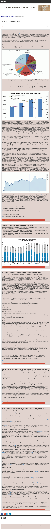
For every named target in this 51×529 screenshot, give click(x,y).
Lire (2, 16)
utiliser (20, 440)
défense (41, 496)
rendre (36, 412)
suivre (33, 476)
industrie (34, 419)
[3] (32, 39)
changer (18, 422)
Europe (46, 419)
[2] (30, 33)
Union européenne (10, 464)
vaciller (37, 482)
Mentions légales (38, 525)
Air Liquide (24, 455)
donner (43, 480)
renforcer (3, 424)
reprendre (33, 452)
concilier (46, 470)
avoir (5, 480)
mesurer (10, 418)
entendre (9, 494)
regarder (31, 477)
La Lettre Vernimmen (10, 16)
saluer (5, 425)
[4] (23, 137)
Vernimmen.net (5, 1)
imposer (13, 470)
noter (15, 445)
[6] (42, 194)
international (39, 431)
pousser (13, 484)
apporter (12, 421)
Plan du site (21, 525)
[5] (4, 151)
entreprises (15, 412)
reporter (4, 447)
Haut (3, 220)
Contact (5, 525)
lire (10, 492)
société (12, 501)
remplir (36, 471)
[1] (19, 33)
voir (5, 461)
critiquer (3, 452)
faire (37, 443)
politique (10, 420)
